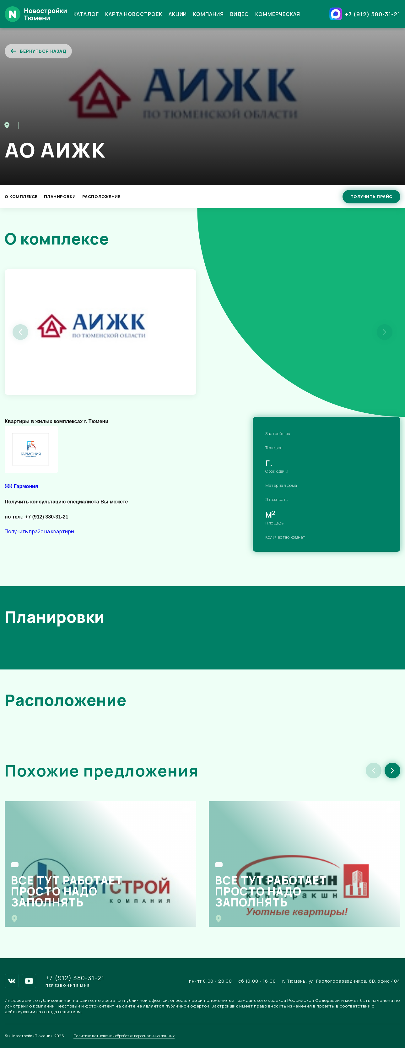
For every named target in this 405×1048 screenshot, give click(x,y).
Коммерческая (277, 14)
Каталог (86, 14)
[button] (392, 770)
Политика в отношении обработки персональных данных (124, 1036)
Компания (208, 14)
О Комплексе (21, 197)
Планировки (60, 197)
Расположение (101, 197)
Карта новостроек (133, 14)
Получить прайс (371, 196)
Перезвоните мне (68, 985)
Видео (239, 14)
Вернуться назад (38, 51)
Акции (178, 14)
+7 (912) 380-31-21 (372, 14)
